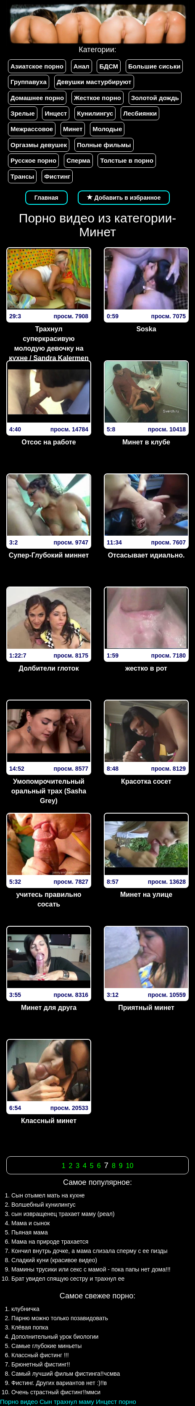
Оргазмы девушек (39, 144)
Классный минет (48, 1120)
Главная (46, 197)
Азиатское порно (37, 66)
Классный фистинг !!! (40, 1355)
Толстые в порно (126, 160)
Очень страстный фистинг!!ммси (55, 1392)
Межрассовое (32, 128)
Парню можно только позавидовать (59, 1318)
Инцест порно (116, 1401)
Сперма (78, 160)
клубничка (25, 1309)
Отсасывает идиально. (146, 555)
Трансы (22, 176)
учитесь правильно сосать (48, 899)
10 (130, 1165)
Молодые (107, 128)
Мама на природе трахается (49, 1242)
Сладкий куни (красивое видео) (54, 1260)
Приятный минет (146, 1007)
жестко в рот (146, 668)
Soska (146, 329)
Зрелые (23, 113)
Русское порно (33, 160)
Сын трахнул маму (67, 1401)
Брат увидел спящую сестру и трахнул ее (67, 1279)
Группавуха (29, 81)
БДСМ (108, 66)
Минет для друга (48, 1007)
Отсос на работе (48, 442)
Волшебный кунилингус (43, 1205)
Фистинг (57, 176)
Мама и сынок (30, 1223)
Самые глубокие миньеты (46, 1346)
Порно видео (19, 1401)
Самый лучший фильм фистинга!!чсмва (65, 1374)
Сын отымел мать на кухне (48, 1195)
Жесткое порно (97, 97)
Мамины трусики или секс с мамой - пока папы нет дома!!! (91, 1269)
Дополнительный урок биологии (54, 1337)
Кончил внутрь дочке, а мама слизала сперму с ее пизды (89, 1251)
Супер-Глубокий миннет (49, 555)
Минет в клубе (146, 442)
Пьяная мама (29, 1232)
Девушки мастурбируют (94, 81)
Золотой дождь (155, 97)
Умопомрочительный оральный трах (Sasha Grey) (48, 791)
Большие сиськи (154, 66)
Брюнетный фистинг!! (40, 1364)
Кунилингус (95, 113)
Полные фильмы (104, 144)
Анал (82, 66)
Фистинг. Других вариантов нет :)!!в (59, 1383)
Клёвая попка (29, 1327)
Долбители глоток (49, 668)
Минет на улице (146, 894)
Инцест (56, 113)
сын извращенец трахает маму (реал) (63, 1214)
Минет (72, 128)
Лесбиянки (140, 113)
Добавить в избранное (124, 197)
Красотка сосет (146, 781)
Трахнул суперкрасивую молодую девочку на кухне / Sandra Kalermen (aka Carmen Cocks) (49, 348)
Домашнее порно (37, 97)
